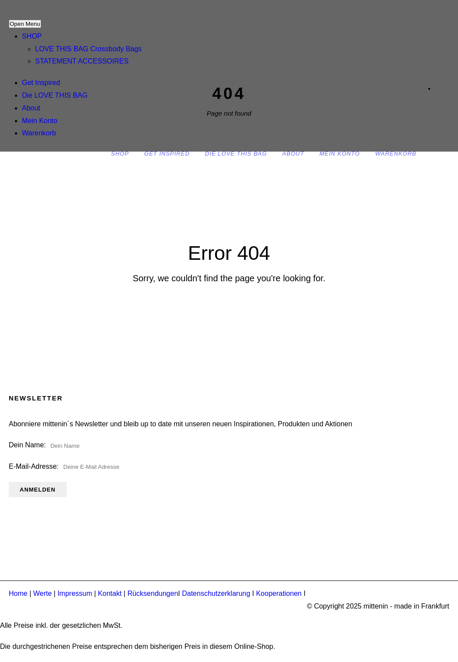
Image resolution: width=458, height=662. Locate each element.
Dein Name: (27, 445)
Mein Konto (39, 120)
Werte (42, 593)
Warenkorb (39, 133)
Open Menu (25, 24)
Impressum (74, 593)
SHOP (32, 36)
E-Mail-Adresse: (74, 466)
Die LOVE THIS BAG (55, 95)
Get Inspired (41, 82)
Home (18, 593)
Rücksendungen (153, 593)
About (31, 108)
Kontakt (109, 593)
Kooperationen (279, 593)
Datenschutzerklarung (216, 593)
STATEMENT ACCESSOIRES (81, 61)
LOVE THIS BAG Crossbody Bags (88, 49)
